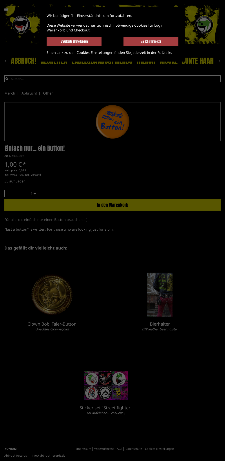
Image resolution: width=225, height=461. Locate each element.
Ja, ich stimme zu (151, 41)
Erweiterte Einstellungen (74, 41)
